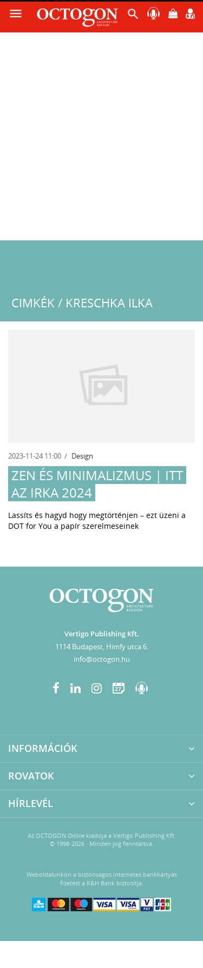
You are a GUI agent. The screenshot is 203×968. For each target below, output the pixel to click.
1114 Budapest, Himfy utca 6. (101, 646)
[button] (133, 16)
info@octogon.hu (102, 659)
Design (82, 456)
